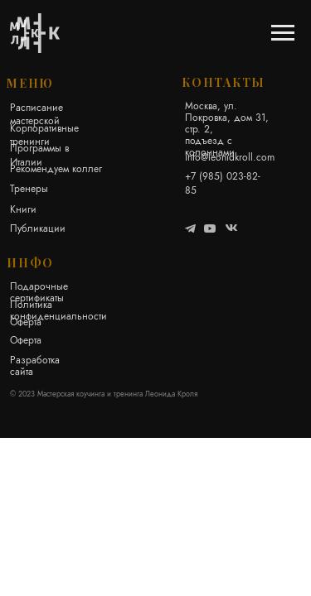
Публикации (38, 228)
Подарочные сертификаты (39, 292)
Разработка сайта (35, 365)
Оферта (25, 322)
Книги (23, 209)
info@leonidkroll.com (230, 157)
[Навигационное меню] (282, 33)
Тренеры (29, 188)
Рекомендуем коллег (56, 168)
